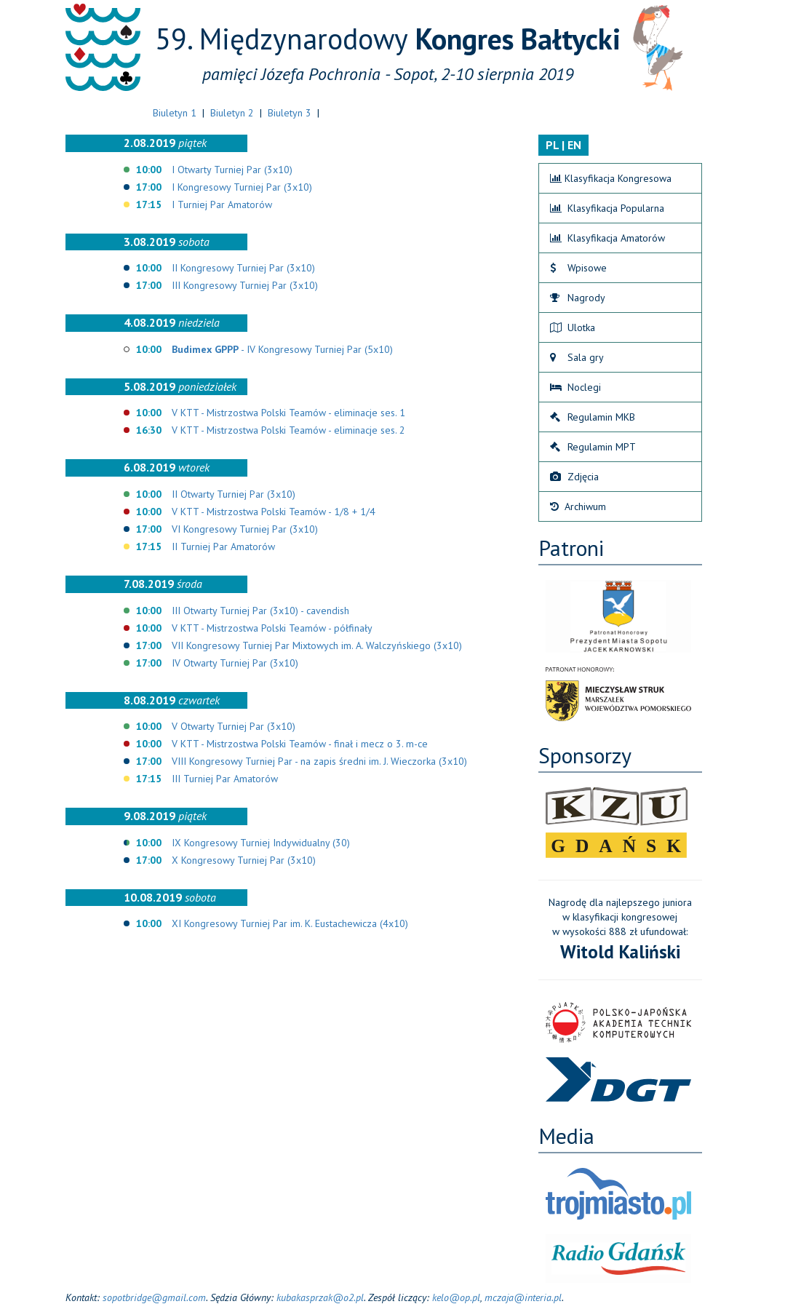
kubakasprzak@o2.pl (320, 1297)
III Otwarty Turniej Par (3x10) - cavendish (260, 610)
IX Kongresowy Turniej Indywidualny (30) (261, 842)
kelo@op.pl (456, 1297)
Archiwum (578, 506)
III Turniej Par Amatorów (225, 778)
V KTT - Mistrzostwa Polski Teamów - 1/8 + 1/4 (273, 511)
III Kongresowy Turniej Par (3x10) (245, 285)
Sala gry (577, 357)
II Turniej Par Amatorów (223, 546)
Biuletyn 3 (289, 112)
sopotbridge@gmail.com (154, 1297)
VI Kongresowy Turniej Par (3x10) (245, 529)
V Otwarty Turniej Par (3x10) (233, 726)
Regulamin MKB (592, 417)
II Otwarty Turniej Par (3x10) (233, 494)
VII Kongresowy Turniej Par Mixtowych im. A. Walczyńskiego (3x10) (317, 645)
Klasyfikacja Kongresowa (611, 178)
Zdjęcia (574, 476)
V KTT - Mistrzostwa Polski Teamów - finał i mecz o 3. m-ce (300, 743)
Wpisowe (578, 267)
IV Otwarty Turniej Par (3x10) (235, 662)
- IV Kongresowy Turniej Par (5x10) (282, 349)
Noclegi (575, 387)
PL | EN (563, 145)
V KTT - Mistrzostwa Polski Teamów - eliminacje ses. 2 (288, 430)
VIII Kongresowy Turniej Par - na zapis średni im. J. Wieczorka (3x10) (319, 761)
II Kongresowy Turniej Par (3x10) (243, 267)
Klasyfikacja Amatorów (607, 237)
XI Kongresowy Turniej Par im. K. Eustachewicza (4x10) (290, 923)
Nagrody (577, 297)
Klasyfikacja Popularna (607, 208)
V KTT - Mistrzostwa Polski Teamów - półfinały (272, 628)
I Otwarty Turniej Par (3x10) (232, 169)
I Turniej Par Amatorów (222, 204)
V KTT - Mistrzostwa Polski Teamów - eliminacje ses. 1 (288, 412)
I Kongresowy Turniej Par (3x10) (242, 187)
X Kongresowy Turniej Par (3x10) (244, 860)
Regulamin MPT (593, 446)
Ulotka (572, 327)
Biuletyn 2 (232, 112)
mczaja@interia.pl (523, 1297)
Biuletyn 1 (174, 112)
